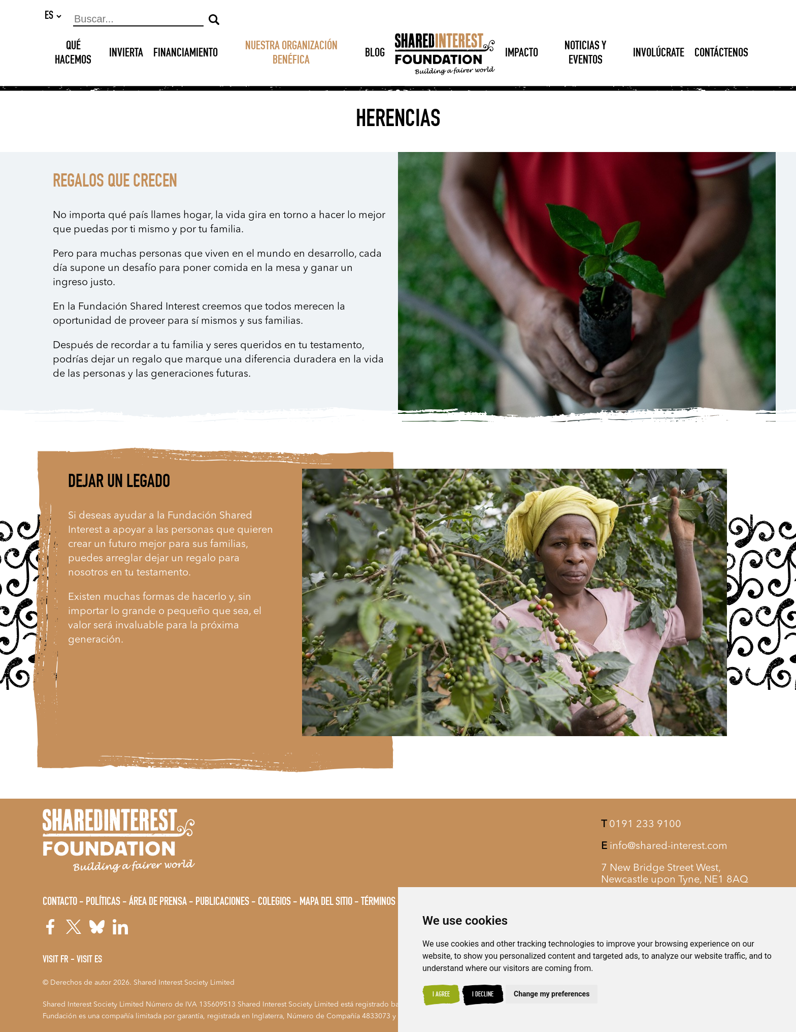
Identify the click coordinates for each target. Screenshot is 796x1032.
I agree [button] (441, 994)
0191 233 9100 (641, 824)
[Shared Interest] (445, 54)
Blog (375, 54)
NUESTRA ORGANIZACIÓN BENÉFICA (291, 54)
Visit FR (56, 960)
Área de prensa (158, 902)
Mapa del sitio (326, 902)
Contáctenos (721, 54)
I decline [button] (482, 994)
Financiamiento (185, 54)
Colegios (274, 902)
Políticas (103, 902)
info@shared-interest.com (664, 846)
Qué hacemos (73, 54)
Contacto (60, 902)
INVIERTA (126, 54)
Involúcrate (658, 54)
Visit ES (89, 960)
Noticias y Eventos (585, 54)
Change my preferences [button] (551, 994)
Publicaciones (222, 902)
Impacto (521, 54)
